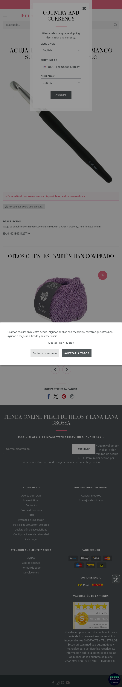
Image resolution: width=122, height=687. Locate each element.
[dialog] (61, 343)
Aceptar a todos (76, 353)
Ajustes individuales (61, 342)
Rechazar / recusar (45, 353)
